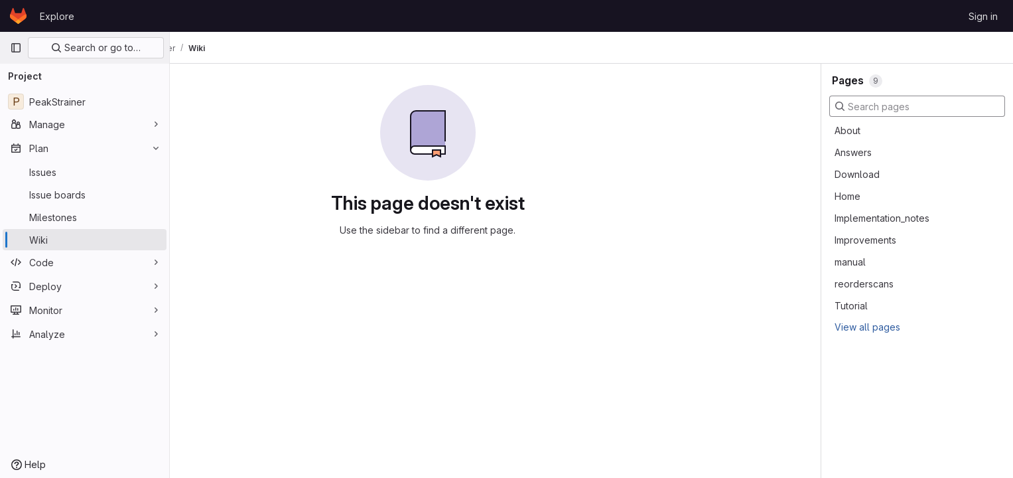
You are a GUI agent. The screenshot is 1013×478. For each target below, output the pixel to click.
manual (850, 262)
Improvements (865, 240)
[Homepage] (18, 16)
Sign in (983, 16)
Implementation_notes (882, 218)
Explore (57, 16)
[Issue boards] (85, 194)
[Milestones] (85, 217)
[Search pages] (917, 106)
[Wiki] (85, 239)
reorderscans (864, 283)
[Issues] (85, 172)
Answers (853, 152)
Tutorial (851, 305)
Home (847, 196)
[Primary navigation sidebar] (16, 47)
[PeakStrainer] (85, 101)
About (847, 130)
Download (857, 174)
